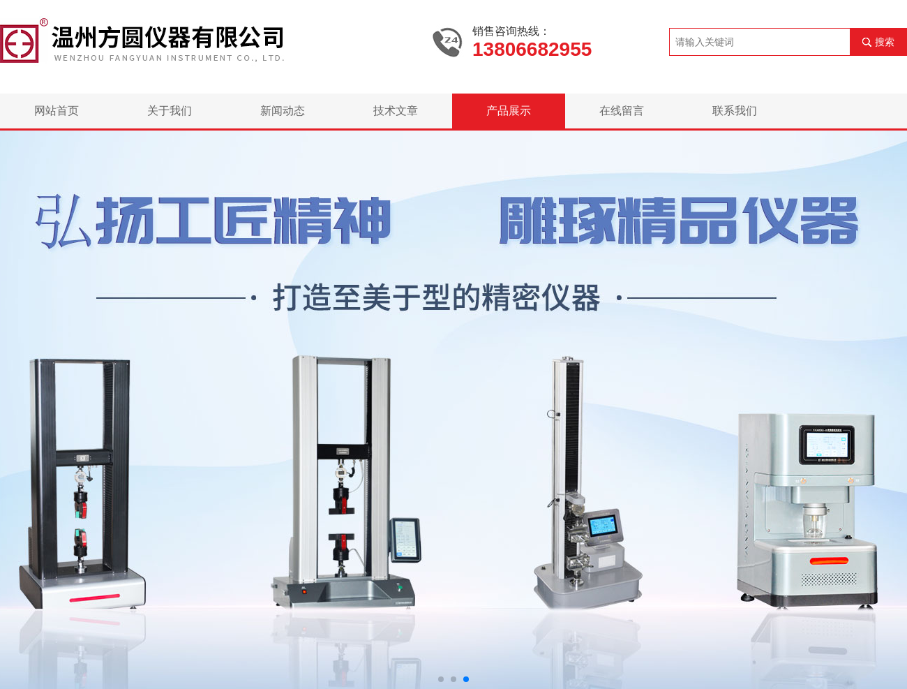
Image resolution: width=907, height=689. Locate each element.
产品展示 (508, 111)
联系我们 (734, 111)
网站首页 (56, 111)
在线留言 (621, 111)
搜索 (884, 41)
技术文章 (395, 111)
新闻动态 (282, 111)
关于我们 (169, 111)
